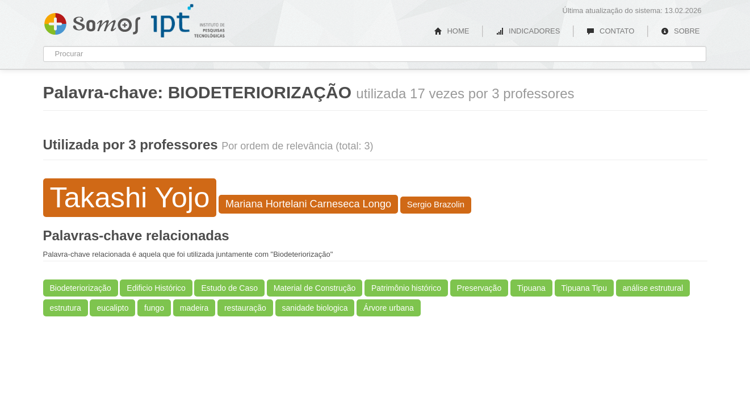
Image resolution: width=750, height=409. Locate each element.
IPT (188, 21)
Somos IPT (92, 21)
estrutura (65, 307)
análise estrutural (653, 288)
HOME (452, 31)
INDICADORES (528, 31)
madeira (194, 307)
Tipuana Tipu (584, 288)
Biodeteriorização (80, 288)
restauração (245, 307)
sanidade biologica (315, 307)
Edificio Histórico (156, 288)
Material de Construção (315, 288)
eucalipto (112, 307)
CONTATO (610, 31)
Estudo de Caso (229, 288)
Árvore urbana (388, 307)
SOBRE (680, 31)
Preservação (479, 288)
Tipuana (531, 288)
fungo (154, 307)
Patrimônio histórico (406, 288)
